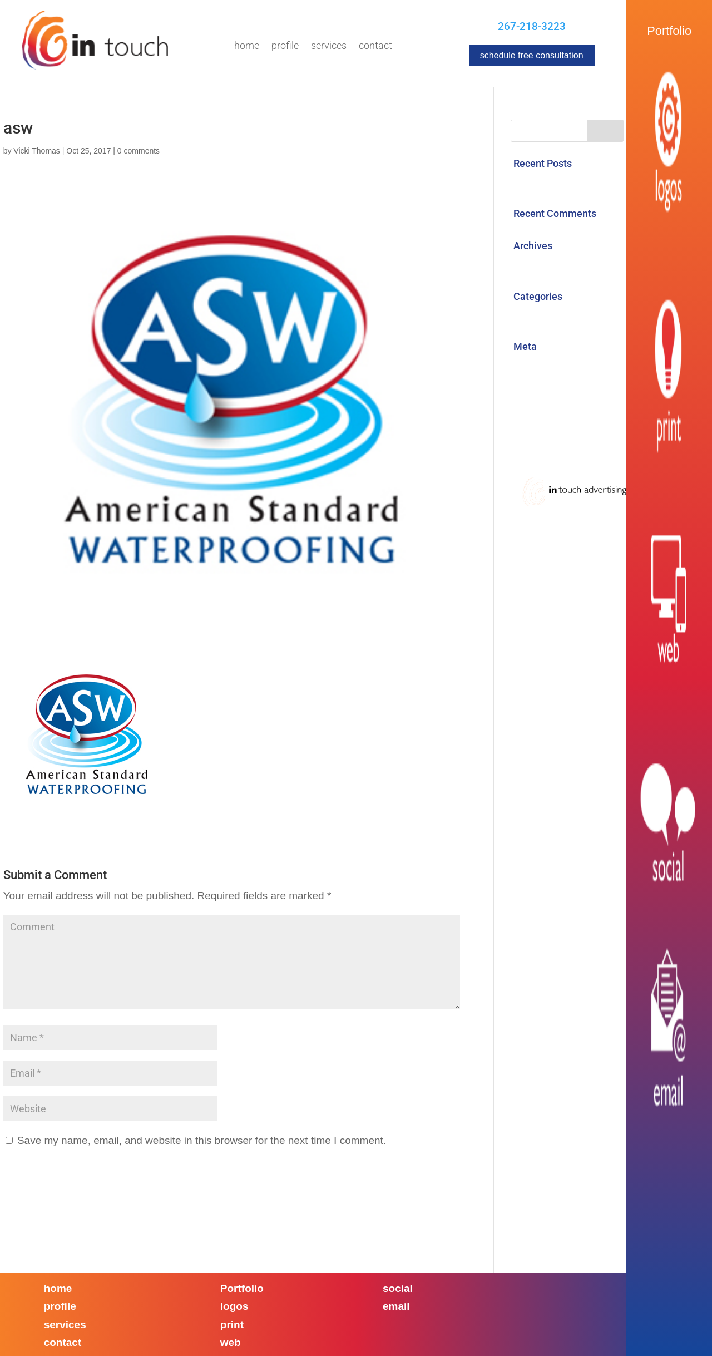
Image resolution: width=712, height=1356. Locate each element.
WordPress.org (546, 435)
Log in (525, 365)
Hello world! (539, 182)
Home (246, 46)
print (232, 1324)
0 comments (138, 150)
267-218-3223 (532, 26)
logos (234, 1306)
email (396, 1306)
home (58, 1288)
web (230, 1342)
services (65, 1324)
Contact (375, 46)
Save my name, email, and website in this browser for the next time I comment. (201, 1140)
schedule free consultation (532, 55)
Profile (285, 46)
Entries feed (539, 389)
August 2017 (541, 265)
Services (329, 46)
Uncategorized (545, 315)
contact (63, 1342)
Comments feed (549, 412)
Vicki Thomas (36, 150)
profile (60, 1306)
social (398, 1288)
